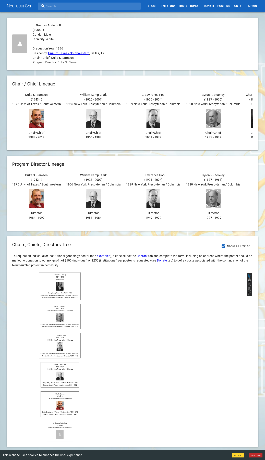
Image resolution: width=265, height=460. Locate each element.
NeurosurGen (19, 5)
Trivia (183, 6)
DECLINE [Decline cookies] (256, 455)
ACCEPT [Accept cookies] (238, 455)
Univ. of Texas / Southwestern (68, 53)
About (152, 6)
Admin (252, 6)
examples (103, 256)
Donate (162, 260)
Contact (239, 6)
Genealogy (167, 6)
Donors (196, 6)
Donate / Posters (217, 6)
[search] (59, 6)
